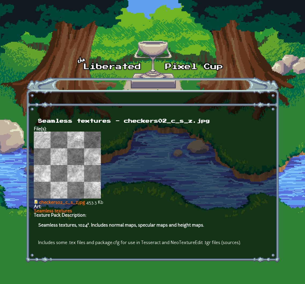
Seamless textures (53, 211)
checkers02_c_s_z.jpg (62, 203)
